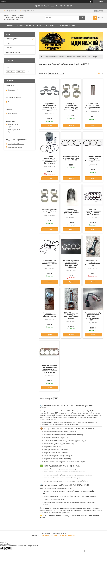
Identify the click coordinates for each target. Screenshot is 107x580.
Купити (50, 125)
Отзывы (9, 48)
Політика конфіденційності (66, 535)
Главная (9, 25)
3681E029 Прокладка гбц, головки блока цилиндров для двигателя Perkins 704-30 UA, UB (49, 369)
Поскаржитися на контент (49, 535)
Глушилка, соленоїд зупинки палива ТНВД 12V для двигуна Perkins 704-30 (93, 316)
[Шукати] (82, 18)
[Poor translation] (7, 548)
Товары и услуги (24, 25)
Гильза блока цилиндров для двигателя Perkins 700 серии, (92, 106)
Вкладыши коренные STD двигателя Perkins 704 (71, 211)
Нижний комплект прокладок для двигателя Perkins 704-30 (49, 262)
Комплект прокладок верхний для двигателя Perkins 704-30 (93, 211)
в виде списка (102, 73)
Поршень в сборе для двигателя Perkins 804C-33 (49, 314)
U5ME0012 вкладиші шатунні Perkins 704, (49, 211)
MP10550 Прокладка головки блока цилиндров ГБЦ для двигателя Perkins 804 (71, 263)
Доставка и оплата (66, 25)
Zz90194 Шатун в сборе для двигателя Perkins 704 (92, 262)
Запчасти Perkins (65, 57)
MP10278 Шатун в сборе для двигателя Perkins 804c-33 (71, 315)
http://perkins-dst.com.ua (16, 144)
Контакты (50, 25)
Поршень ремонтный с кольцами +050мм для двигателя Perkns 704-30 (49, 160)
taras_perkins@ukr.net (15, 147)
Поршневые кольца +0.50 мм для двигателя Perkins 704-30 (93, 159)
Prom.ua (63, 533)
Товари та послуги (50, 57)
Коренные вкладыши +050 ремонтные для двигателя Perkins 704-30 (49, 107)
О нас (39, 25)
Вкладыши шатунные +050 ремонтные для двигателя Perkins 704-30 (71, 107)
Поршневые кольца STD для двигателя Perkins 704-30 (71, 158)
